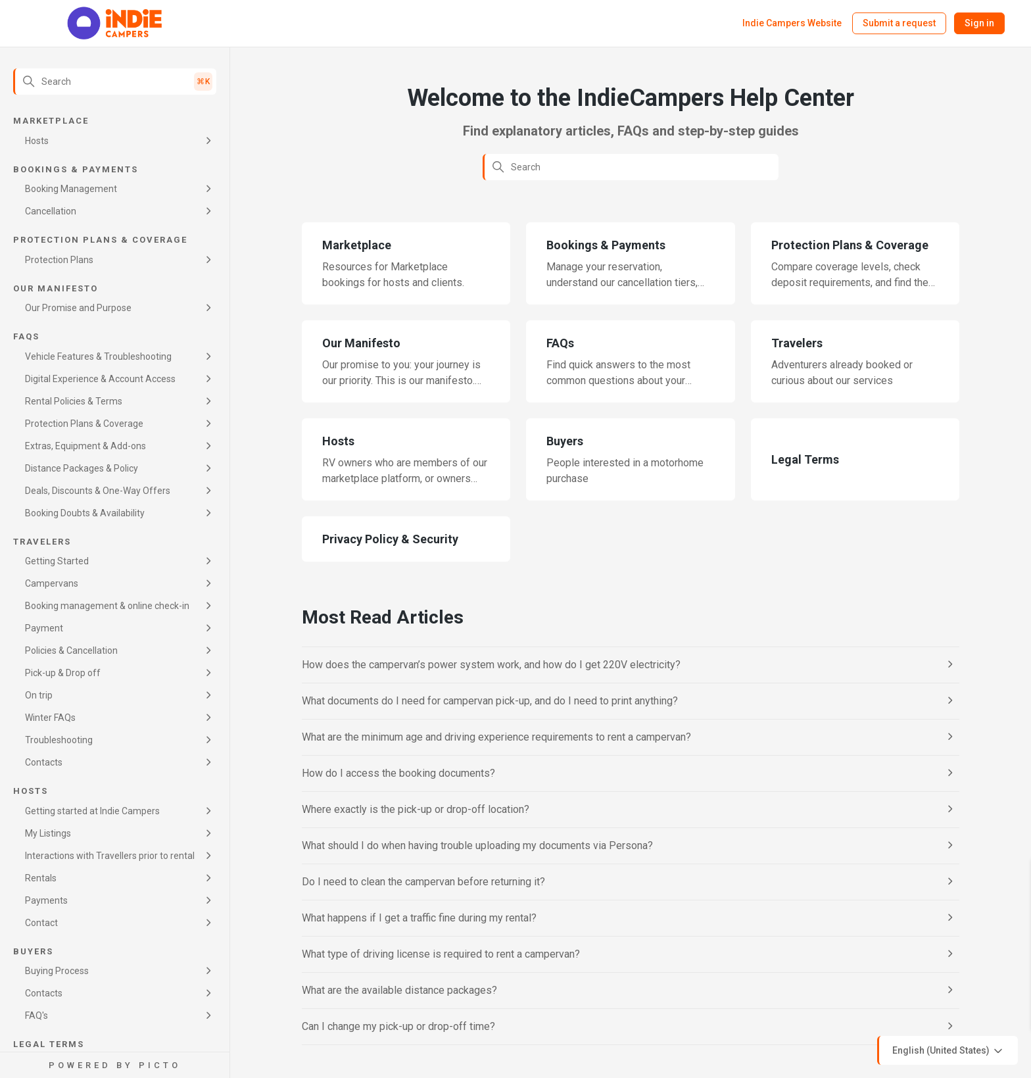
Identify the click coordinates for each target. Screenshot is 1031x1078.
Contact (41, 923)
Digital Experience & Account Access (100, 379)
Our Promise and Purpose (78, 308)
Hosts (37, 140)
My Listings (48, 833)
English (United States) (948, 1051)
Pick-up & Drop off (63, 673)
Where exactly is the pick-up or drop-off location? (415, 809)
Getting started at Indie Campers (92, 811)
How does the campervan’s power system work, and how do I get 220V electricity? (491, 664)
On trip (39, 695)
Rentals (41, 878)
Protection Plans (59, 260)
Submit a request (899, 23)
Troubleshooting (59, 740)
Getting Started (57, 561)
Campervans (51, 583)
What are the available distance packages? (399, 990)
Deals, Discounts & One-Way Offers (97, 490)
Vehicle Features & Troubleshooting (98, 356)
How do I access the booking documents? (398, 773)
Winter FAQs (50, 717)
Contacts (43, 762)
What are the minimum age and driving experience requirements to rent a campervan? (496, 737)
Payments (46, 900)
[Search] (114, 81)
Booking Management (71, 189)
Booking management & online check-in (107, 605)
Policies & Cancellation (71, 650)
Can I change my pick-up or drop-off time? (398, 1026)
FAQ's (36, 1015)
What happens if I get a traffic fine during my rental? (419, 918)
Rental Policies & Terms (73, 401)
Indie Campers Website (792, 23)
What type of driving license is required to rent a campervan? (441, 954)
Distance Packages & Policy (81, 468)
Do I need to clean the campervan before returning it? (423, 881)
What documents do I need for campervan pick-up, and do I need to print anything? (490, 701)
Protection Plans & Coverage (84, 423)
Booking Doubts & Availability (85, 513)
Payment (44, 628)
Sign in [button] (979, 23)
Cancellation (50, 211)
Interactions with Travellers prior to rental (110, 855)
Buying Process (57, 971)
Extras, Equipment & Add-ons (85, 446)
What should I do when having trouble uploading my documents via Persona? (477, 845)
